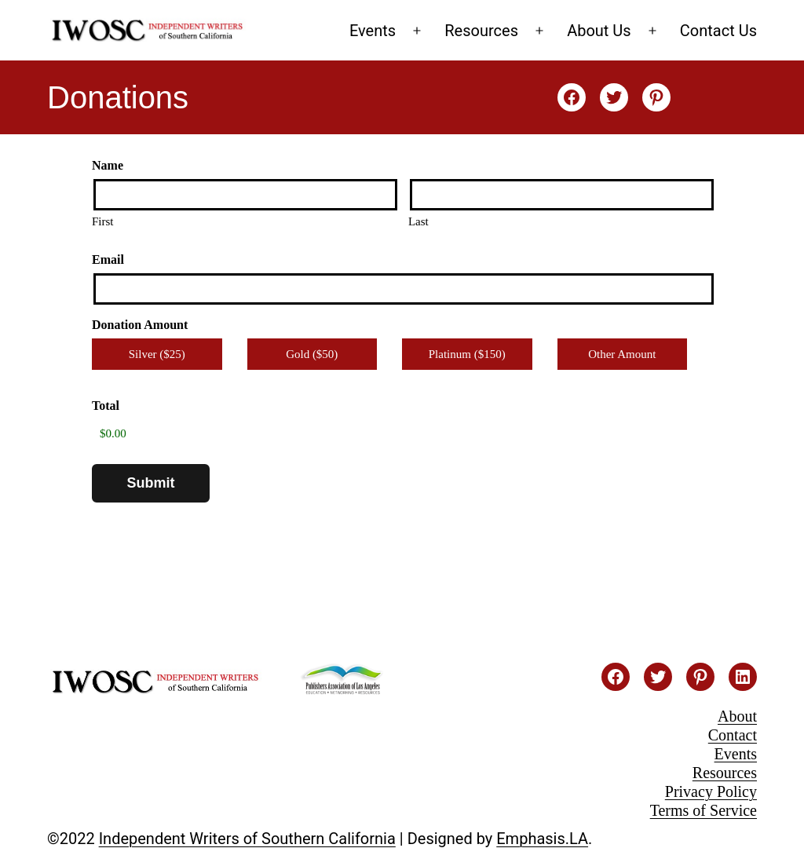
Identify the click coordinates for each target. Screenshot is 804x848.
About (737, 716)
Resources (481, 30)
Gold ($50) (312, 354)
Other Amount (622, 354)
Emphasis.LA (542, 838)
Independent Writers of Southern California (247, 838)
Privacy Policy (711, 791)
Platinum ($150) (467, 354)
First (103, 221)
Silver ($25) (157, 354)
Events (372, 30)
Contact (732, 735)
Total (105, 405)
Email (108, 259)
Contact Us (718, 30)
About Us (599, 30)
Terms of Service (703, 810)
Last (418, 221)
